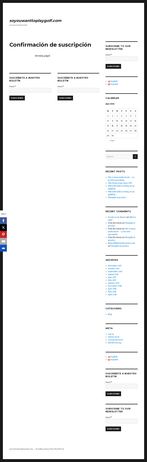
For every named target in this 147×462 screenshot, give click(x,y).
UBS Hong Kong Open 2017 (120, 183)
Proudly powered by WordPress (50, 449)
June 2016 (112, 289)
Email (12, 86)
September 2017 (115, 271)
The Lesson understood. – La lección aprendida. (121, 232)
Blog (110, 314)
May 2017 (112, 280)
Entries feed (113, 337)
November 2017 (114, 266)
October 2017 (113, 268)
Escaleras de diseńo (117, 217)
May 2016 (112, 292)
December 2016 (115, 286)
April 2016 (112, 294)
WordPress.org (114, 343)
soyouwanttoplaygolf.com (35, 20)
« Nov (112, 141)
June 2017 (112, 277)
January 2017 (113, 283)
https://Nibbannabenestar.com (121, 243)
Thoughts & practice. (117, 197)
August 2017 (113, 274)
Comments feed (115, 340)
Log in (111, 334)
